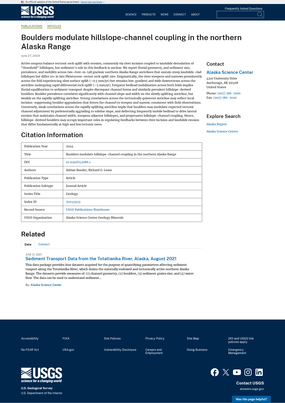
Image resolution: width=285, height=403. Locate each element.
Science (131, 14)
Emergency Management (237, 351)
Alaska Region (216, 124)
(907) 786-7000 (228, 93)
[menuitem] (131, 12)
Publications (31, 26)
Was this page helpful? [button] (251, 399)
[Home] (37, 17)
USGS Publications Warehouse (87, 209)
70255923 (73, 202)
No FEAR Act (30, 349)
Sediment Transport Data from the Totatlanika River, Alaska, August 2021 (100, 258)
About (195, 14)
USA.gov (68, 349)
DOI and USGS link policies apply (241, 340)
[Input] (240, 14)
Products (148, 14)
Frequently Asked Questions (243, 8)
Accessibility (30, 338)
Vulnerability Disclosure (120, 349)
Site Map (193, 338)
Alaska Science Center (46, 285)
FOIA (66, 338)
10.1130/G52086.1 (78, 162)
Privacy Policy (154, 338)
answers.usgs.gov (252, 389)
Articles (54, 26)
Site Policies (112, 338)
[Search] (260, 14)
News (164, 14)
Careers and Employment (154, 351)
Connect (179, 14)
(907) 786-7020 (224, 97)
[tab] (28, 244)
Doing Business (197, 349)
